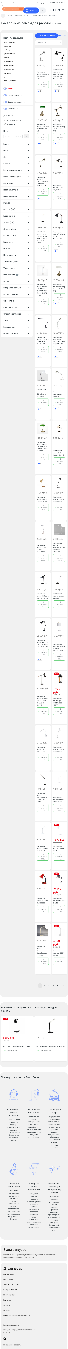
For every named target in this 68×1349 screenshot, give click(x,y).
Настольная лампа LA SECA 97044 (58, 953)
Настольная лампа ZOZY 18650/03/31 (41, 749)
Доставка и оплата (11, 1284)
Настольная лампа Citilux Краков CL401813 (59, 453)
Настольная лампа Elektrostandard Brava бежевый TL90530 (42, 951)
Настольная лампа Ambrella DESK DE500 (58, 800)
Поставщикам (9, 1295)
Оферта (6, 1310)
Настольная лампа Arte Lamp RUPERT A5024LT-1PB (59, 647)
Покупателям (8, 1274)
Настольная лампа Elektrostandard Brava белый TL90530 (59, 547)
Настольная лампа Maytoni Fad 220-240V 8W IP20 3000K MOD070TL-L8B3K (42, 237)
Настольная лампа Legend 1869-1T (58, 394)
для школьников (10, 77)
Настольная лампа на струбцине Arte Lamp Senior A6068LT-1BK (58, 74)
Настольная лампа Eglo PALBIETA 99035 (17, 1046)
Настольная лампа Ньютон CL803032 (58, 596)
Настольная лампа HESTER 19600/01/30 (58, 499)
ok (26, 136)
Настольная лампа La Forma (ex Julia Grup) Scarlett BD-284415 (42, 700)
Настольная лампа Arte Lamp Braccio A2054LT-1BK (59, 235)
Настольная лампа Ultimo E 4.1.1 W (58, 848)
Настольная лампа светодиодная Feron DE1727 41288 (42, 797)
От (6, 136)
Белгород (41, 3)
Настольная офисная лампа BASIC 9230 (42, 901)
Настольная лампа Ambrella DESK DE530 (42, 848)
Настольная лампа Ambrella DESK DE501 (50, 1046)
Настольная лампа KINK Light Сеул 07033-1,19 (43, 596)
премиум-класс (10, 81)
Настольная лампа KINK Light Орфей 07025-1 (43, 499)
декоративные (9, 54)
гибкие (6, 58)
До (16, 136)
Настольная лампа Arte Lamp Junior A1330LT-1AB (59, 127)
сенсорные (8, 73)
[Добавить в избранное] (47, 51)
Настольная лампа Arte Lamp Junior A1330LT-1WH (43, 75)
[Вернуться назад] (3, 15)
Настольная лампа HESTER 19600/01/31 (58, 749)
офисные (7, 46)
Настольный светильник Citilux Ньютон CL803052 (42, 393)
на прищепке (9, 69)
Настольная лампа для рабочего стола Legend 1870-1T (59, 340)
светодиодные (9, 42)
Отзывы (6, 1305)
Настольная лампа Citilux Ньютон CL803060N (41, 548)
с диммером (8, 61)
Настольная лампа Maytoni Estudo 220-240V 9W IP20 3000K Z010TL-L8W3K (42, 289)
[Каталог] (31, 10)
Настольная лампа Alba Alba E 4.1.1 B (59, 901)
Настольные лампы (13, 37)
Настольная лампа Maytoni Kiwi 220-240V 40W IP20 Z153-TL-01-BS (42, 446)
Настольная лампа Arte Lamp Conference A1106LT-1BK (43, 340)
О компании (8, 1279)
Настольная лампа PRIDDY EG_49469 (58, 187)
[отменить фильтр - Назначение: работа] (38, 35)
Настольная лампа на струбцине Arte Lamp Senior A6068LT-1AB (42, 181)
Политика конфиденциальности (16, 1315)
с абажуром (8, 50)
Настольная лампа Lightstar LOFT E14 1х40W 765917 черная (42, 643)
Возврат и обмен (10, 1290)
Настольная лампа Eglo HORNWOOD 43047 (57, 702)
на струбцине (9, 65)
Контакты (7, 1300)
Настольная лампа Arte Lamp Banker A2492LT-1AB (43, 127)
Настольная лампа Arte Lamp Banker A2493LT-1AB (59, 288)
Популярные (49, 43)
